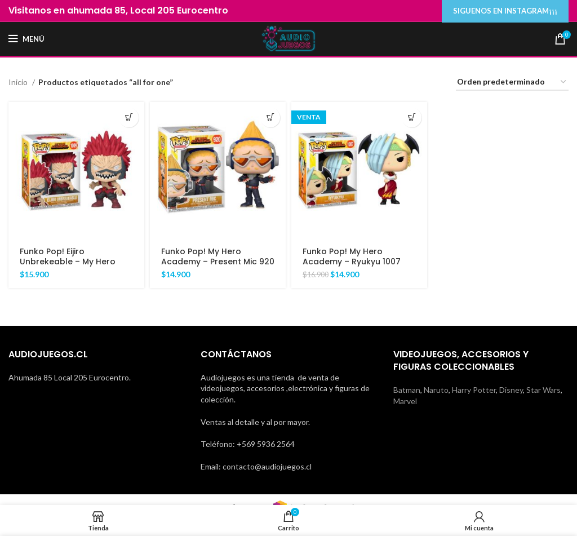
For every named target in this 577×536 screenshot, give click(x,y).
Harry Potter (474, 390)
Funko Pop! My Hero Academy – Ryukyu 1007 (352, 256)
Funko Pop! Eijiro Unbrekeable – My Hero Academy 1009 (68, 261)
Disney (511, 390)
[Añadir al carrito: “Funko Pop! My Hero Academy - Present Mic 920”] (270, 117)
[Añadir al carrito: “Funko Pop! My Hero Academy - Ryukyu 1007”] (411, 117)
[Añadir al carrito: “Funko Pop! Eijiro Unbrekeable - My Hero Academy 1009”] (129, 117)
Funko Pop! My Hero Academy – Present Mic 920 (217, 256)
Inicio (18, 82)
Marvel (405, 401)
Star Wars (543, 390)
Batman (406, 390)
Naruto (436, 390)
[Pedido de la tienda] (512, 82)
